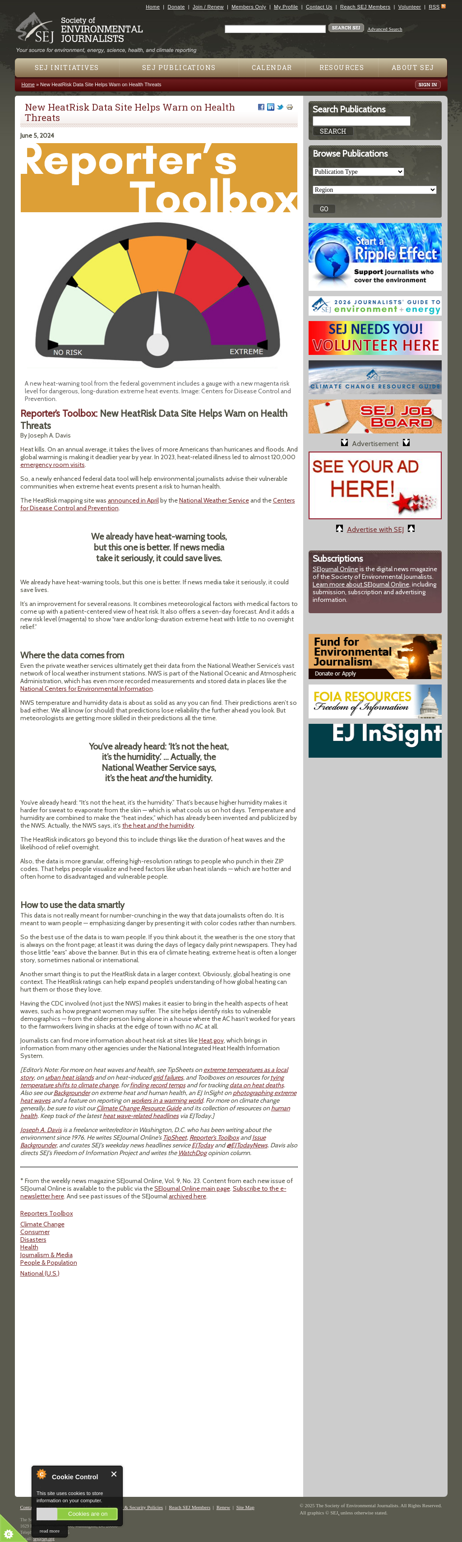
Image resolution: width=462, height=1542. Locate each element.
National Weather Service (214, 500)
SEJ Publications (179, 67)
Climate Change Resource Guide (139, 1108)
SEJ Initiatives (67, 67)
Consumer (35, 1232)
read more (50, 1530)
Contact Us (319, 6)
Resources (342, 67)
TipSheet (175, 1137)
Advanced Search (384, 29)
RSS (434, 6)
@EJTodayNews (247, 1145)
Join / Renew (208, 6)
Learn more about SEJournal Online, (362, 584)
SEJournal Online (335, 569)
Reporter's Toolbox (214, 1137)
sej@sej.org (44, 1538)
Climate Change (42, 1224)
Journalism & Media (46, 1255)
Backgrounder (72, 1093)
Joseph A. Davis (41, 1130)
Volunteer (409, 6)
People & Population (48, 1262)
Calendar (272, 67)
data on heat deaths (257, 1085)
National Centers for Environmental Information (86, 689)
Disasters (33, 1239)
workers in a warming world (167, 1100)
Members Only (248, 6)
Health (29, 1247)
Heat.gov (211, 1040)
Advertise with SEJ (375, 529)
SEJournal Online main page (192, 1188)
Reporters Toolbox (46, 1213)
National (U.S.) (40, 1273)
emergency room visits (52, 465)
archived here (187, 1196)
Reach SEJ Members (365, 6)
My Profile (286, 6)
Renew (224, 1507)
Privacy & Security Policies (135, 1507)
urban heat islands (69, 1077)
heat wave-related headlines (141, 1116)
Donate (176, 6)
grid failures (168, 1077)
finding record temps (157, 1085)
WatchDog (192, 1153)
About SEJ (413, 67)
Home (153, 6)
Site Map (245, 1507)
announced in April (133, 500)
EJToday (202, 1145)
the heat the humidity (158, 825)
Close (114, 1474)
